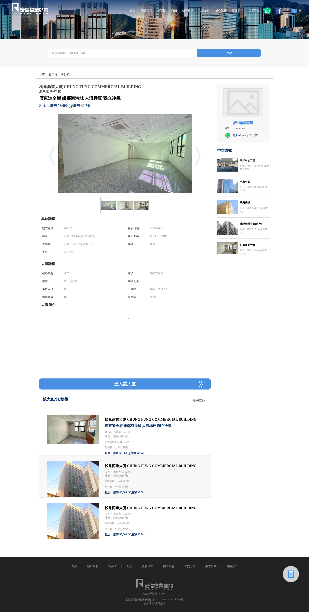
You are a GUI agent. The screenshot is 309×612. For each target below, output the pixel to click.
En (300, 10)
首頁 (132, 10)
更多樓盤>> (200, 400)
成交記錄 (220, 10)
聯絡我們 (237, 10)
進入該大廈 (158, 384)
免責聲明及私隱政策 (154, 603)
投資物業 (187, 10)
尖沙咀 (65, 74)
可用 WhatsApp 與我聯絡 (245, 135)
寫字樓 (161, 10)
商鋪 (174, 10)
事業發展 (210, 566)
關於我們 (146, 10)
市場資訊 (254, 10)
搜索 (229, 53)
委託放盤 (204, 10)
